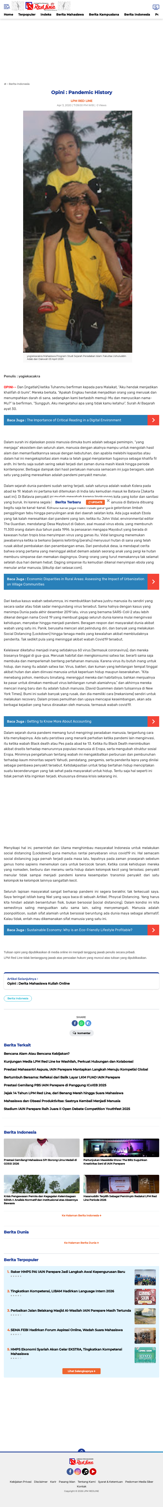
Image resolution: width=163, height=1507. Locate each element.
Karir (53, 1481)
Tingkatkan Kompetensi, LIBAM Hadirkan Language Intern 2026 (62, 1291)
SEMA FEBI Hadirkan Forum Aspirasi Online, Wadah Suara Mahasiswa (67, 1330)
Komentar (81, 1033)
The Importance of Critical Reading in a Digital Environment (74, 420)
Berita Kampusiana (104, 14)
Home (8, 14)
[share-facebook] (75, 1023)
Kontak (81, 1486)
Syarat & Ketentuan (110, 1481)
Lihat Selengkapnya (82, 1371)
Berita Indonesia (137, 14)
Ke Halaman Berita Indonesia (81, 1215)
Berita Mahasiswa (70, 14)
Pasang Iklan (67, 1481)
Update (95, 502)
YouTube (96, 1473)
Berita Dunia (16, 1232)
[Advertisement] (81, 48)
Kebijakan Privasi (20, 1481)
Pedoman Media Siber (139, 1481)
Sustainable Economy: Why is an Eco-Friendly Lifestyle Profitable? (79, 930)
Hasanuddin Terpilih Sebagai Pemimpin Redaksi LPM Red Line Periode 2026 (120, 1198)
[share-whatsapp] (81, 1023)
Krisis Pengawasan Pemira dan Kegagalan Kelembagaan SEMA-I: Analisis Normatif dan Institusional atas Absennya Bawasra (41, 1200)
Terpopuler (26, 14)
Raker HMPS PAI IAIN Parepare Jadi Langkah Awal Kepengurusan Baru (68, 1272)
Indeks (46, 14)
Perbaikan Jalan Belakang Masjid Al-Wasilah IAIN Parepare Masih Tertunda (71, 1310)
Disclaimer (41, 1481)
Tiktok (86, 1473)
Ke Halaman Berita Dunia (81, 1242)
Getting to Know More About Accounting (59, 721)
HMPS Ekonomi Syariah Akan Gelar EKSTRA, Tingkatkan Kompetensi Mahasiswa (66, 1351)
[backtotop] (81, 1452)
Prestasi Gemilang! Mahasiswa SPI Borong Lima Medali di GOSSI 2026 (40, 1161)
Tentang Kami (87, 1481)
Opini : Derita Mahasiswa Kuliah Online (38, 983)
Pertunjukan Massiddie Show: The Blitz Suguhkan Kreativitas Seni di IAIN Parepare (115, 1161)
